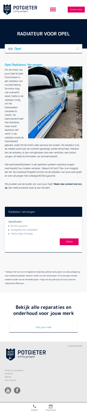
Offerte (69, 241)
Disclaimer (9, 374)
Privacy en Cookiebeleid (14, 370)
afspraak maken (76, 10)
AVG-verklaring (10, 380)
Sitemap (8, 377)
